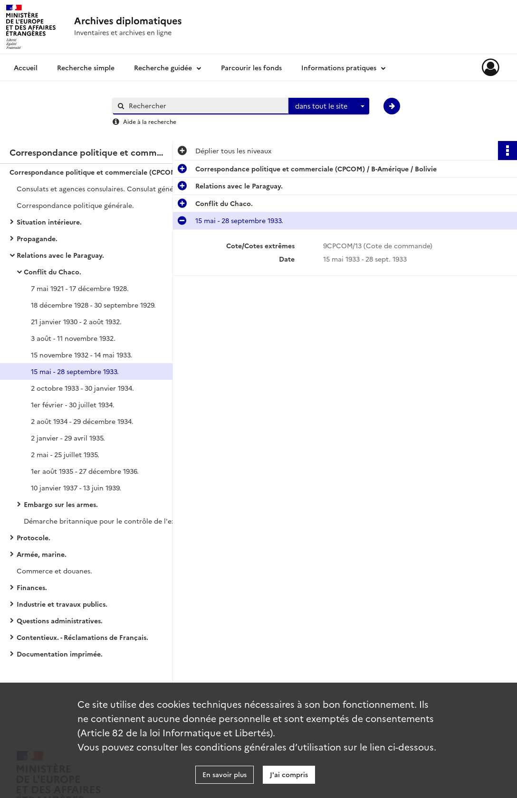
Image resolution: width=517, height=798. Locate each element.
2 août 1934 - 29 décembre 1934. (82, 421)
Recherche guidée (163, 67)
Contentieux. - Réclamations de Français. (82, 637)
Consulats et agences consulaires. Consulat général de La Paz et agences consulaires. (112, 188)
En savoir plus (224, 774)
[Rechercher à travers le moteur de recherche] (205, 106)
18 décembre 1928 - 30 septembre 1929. (93, 305)
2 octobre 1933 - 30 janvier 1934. (82, 388)
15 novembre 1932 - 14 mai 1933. (81, 354)
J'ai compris (289, 774)
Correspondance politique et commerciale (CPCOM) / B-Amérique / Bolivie (105, 172)
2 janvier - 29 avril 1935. (68, 437)
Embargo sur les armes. (61, 504)
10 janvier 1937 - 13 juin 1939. (76, 487)
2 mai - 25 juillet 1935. (65, 454)
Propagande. (37, 238)
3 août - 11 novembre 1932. (73, 338)
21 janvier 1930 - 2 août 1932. (76, 321)
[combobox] (328, 106)
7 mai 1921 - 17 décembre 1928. (80, 288)
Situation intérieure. (49, 221)
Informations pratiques (338, 67)
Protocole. (33, 537)
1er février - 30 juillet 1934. (73, 404)
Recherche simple (86, 67)
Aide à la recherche (149, 121)
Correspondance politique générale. (75, 205)
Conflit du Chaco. (52, 271)
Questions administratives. (60, 620)
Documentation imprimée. (60, 653)
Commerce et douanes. (54, 570)
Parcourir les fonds (251, 67)
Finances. (32, 587)
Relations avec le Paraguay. (60, 255)
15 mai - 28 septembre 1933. (75, 371)
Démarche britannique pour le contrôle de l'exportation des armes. (119, 521)
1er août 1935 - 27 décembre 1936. (85, 471)
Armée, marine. (42, 554)
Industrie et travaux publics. (62, 604)
